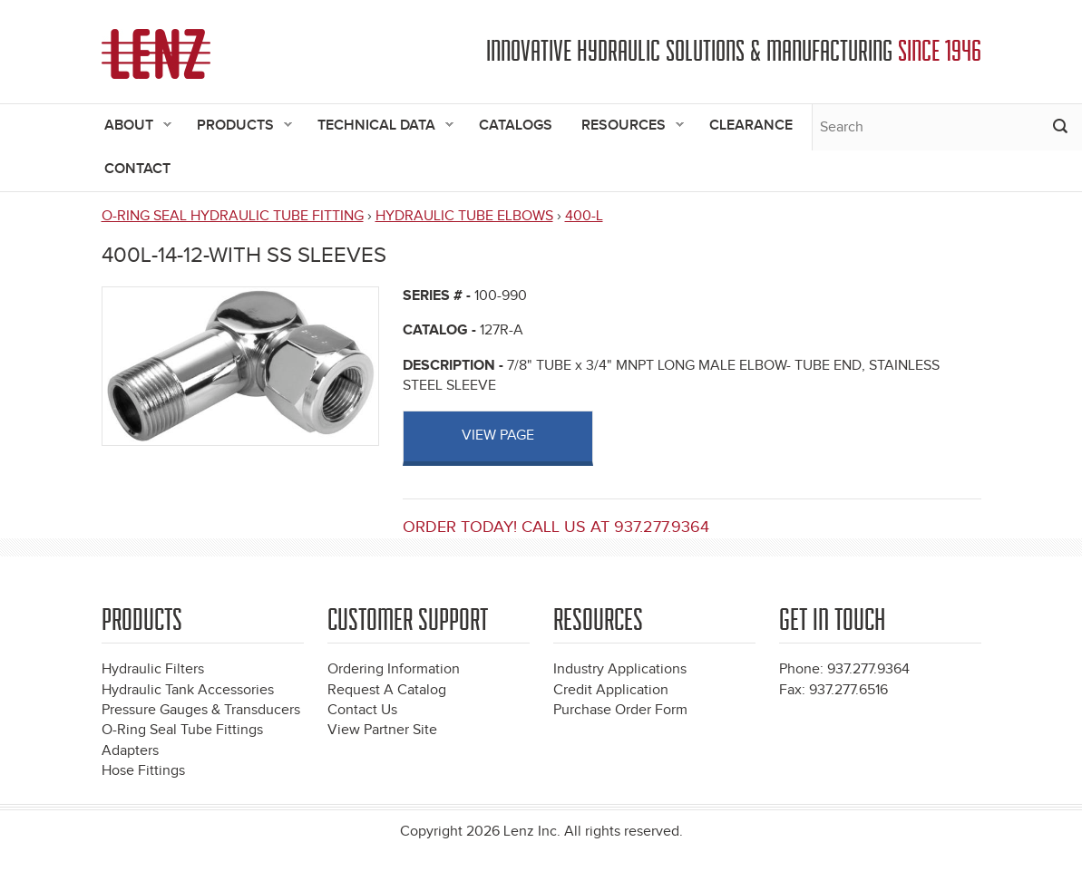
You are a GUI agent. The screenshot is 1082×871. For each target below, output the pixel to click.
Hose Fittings (143, 770)
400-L (584, 216)
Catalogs (515, 125)
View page (498, 435)
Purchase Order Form (620, 710)
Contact (137, 169)
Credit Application (610, 690)
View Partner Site (382, 730)
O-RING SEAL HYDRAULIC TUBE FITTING (233, 216)
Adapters (130, 751)
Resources (625, 126)
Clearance (751, 125)
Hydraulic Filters (153, 669)
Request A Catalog (386, 690)
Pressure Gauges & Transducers (201, 710)
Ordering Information (393, 669)
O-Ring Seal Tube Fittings (182, 730)
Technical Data (378, 126)
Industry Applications (620, 669)
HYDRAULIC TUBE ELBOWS (464, 216)
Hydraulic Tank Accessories (188, 690)
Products (237, 126)
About (130, 126)
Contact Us (362, 710)
